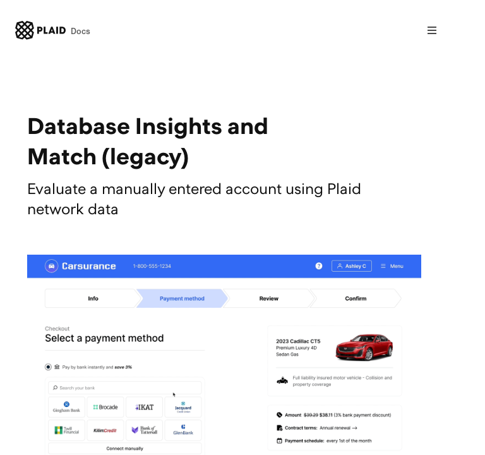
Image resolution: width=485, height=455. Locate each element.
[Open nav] (432, 30)
